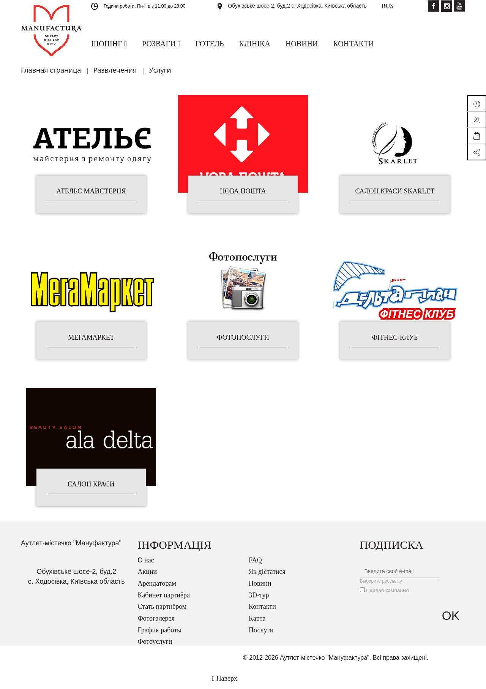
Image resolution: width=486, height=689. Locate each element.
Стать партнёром (162, 606)
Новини (260, 583)
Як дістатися (267, 571)
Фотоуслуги (155, 641)
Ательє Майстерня (91, 191)
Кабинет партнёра (164, 595)
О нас (146, 560)
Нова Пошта (243, 191)
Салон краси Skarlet (394, 191)
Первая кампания (387, 590)
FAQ (255, 560)
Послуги (261, 630)
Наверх (224, 678)
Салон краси (91, 484)
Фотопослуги (243, 337)
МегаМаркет (91, 337)
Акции (147, 571)
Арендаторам (157, 583)
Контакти (262, 606)
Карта (257, 618)
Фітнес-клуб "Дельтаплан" (394, 338)
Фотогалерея (156, 618)
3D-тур (259, 595)
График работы (160, 630)
